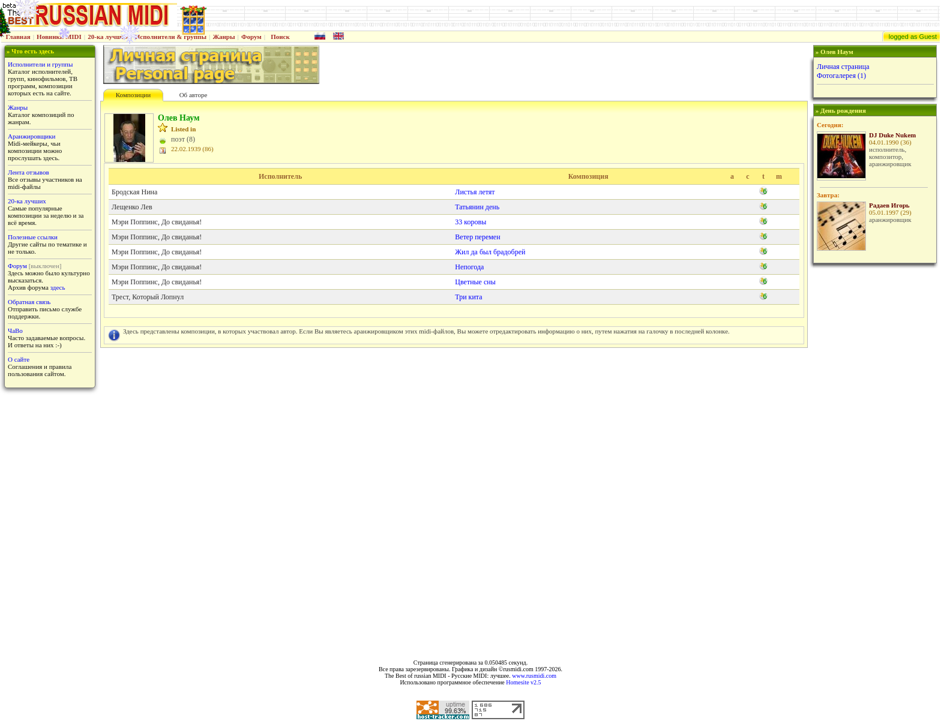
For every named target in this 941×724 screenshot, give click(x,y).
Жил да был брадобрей (490, 252)
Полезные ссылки (33, 237)
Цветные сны (475, 282)
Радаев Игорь (889, 205)
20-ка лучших (108, 36)
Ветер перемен (477, 237)
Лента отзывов (28, 172)
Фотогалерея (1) (841, 75)
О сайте (18, 359)
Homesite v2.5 (523, 682)
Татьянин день (477, 207)
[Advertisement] (874, 458)
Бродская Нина (134, 192)
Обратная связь (29, 301)
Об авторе (193, 94)
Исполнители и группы (40, 64)
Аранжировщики (31, 136)
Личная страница (843, 66)
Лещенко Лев (132, 207)
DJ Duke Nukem (892, 135)
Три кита (468, 297)
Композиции (133, 94)
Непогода (469, 267)
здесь (57, 287)
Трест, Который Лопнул (148, 297)
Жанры (223, 36)
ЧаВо (15, 330)
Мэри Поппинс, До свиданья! (157, 222)
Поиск (280, 36)
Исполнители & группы (170, 36)
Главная (18, 36)
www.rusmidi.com (534, 675)
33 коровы (470, 222)
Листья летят (475, 192)
